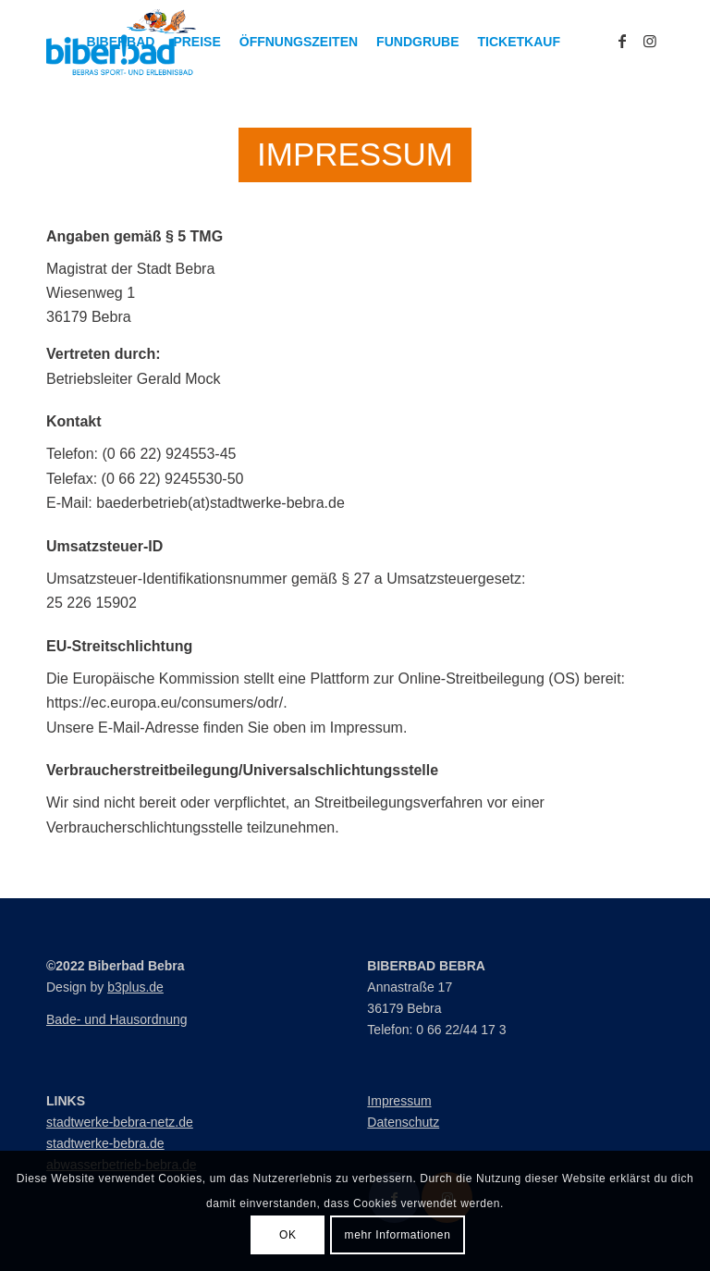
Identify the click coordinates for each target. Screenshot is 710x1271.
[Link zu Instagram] (650, 41)
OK (288, 1234)
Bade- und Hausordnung (117, 1019)
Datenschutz (403, 1122)
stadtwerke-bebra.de (105, 1143)
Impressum (399, 1100)
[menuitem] (121, 41)
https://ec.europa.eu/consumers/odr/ (164, 702)
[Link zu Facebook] (622, 41)
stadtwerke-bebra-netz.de (119, 1122)
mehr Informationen (398, 1234)
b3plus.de (135, 987)
